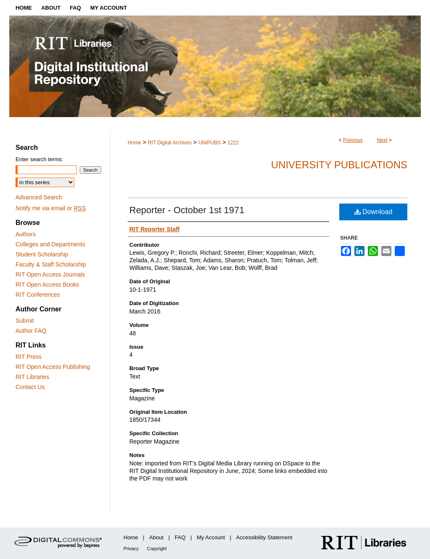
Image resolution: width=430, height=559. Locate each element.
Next (382, 140)
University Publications (339, 164)
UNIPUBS (209, 143)
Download (373, 211)
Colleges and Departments (50, 244)
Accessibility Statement (264, 537)
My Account (211, 537)
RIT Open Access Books (47, 284)
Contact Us (30, 387)
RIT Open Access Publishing (53, 366)
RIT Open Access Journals (50, 274)
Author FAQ (31, 330)
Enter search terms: (39, 159)
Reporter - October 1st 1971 (186, 210)
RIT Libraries (32, 377)
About (156, 537)
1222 (233, 143)
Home (134, 143)
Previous (353, 140)
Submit (25, 320)
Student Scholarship (42, 254)
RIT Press (29, 356)
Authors (26, 234)
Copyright (157, 548)
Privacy (131, 548)
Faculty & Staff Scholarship (51, 264)
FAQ (180, 537)
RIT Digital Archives (169, 143)
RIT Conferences (38, 294)
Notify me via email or (51, 208)
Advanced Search (39, 197)
